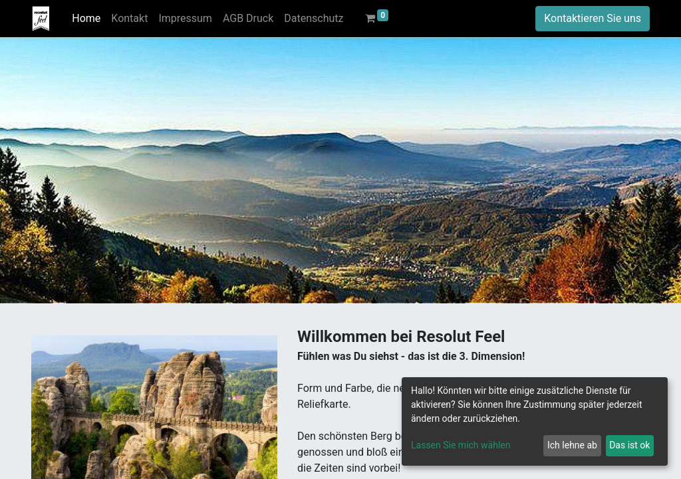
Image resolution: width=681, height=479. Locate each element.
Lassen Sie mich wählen (460, 445)
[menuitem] (86, 18)
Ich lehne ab (572, 445)
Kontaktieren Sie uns (592, 18)
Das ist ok (629, 445)
